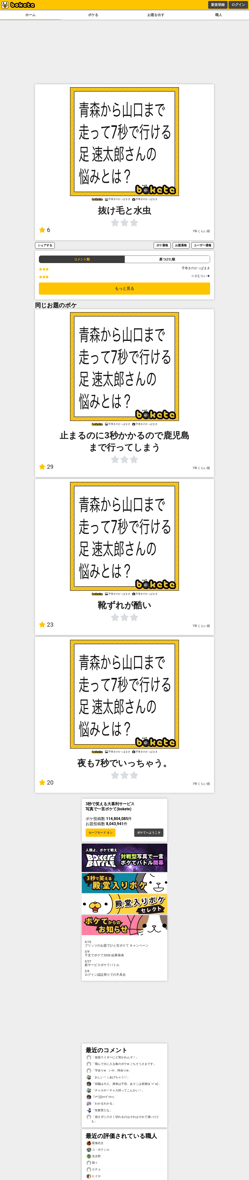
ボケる (93, 15)
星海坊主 (95, 1143)
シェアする (45, 245)
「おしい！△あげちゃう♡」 (108, 1077)
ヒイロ (94, 1176)
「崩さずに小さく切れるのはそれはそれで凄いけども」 (123, 1119)
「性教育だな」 (99, 1110)
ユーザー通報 (202, 245)
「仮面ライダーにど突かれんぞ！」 (113, 1057)
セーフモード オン (101, 832)
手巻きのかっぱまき (196, 268)
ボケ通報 (162, 245)
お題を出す (155, 15)
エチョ (94, 1169)
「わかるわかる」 (101, 1103)
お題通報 (181, 245)
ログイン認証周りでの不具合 (124, 972)
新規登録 (218, 5)
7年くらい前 (201, 231)
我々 (92, 1163)
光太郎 (94, 1156)
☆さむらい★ (200, 276)
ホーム (30, 15)
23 (46, 624)
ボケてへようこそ (148, 832)
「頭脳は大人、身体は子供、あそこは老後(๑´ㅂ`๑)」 (124, 1084)
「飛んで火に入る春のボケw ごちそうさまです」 (121, 1064)
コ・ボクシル (98, 1149)
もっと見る (124, 288)
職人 (218, 15)
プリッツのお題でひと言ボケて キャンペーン (124, 943)
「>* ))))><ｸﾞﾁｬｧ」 (101, 1097)
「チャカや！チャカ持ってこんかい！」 (115, 1090)
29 (46, 466)
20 (46, 782)
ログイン (238, 5)
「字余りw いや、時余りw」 (109, 1070)
